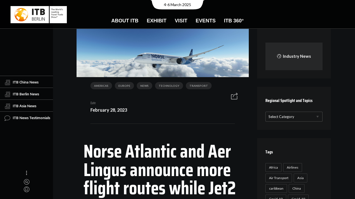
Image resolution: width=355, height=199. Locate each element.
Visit (181, 20)
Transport (198, 85)
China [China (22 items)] (296, 188)
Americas (101, 85)
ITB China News (21, 82)
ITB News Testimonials (27, 118)
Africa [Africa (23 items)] (273, 167)
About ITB (124, 20)
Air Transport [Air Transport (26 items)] (278, 178)
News (144, 85)
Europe (124, 85)
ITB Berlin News (21, 94)
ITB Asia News (20, 106)
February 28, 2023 (108, 109)
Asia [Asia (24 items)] (300, 178)
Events (205, 20)
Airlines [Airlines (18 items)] (292, 167)
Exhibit (156, 20)
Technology (169, 85)
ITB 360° (234, 20)
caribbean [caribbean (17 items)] (276, 188)
